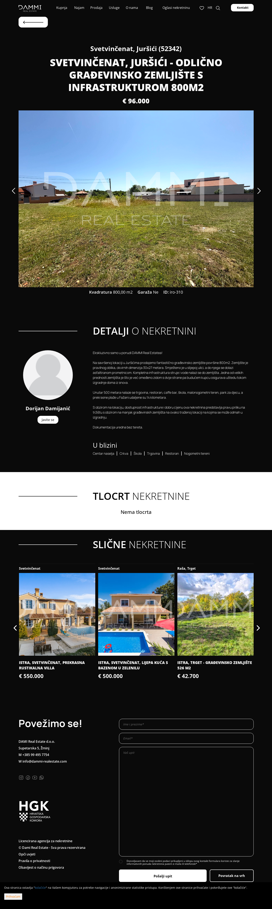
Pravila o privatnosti (34, 861)
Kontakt (242, 8)
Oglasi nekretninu (176, 7)
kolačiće (40, 888)
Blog (149, 7)
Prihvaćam (13, 896)
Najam (78, 7)
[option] (136, 198)
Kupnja (61, 7)
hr (210, 7)
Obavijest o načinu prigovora (41, 867)
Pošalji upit (163, 876)
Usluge (114, 7)
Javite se (48, 419)
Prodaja (96, 7)
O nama (131, 7)
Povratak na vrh (231, 875)
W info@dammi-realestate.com (43, 761)
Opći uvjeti (27, 854)
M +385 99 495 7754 (34, 754)
